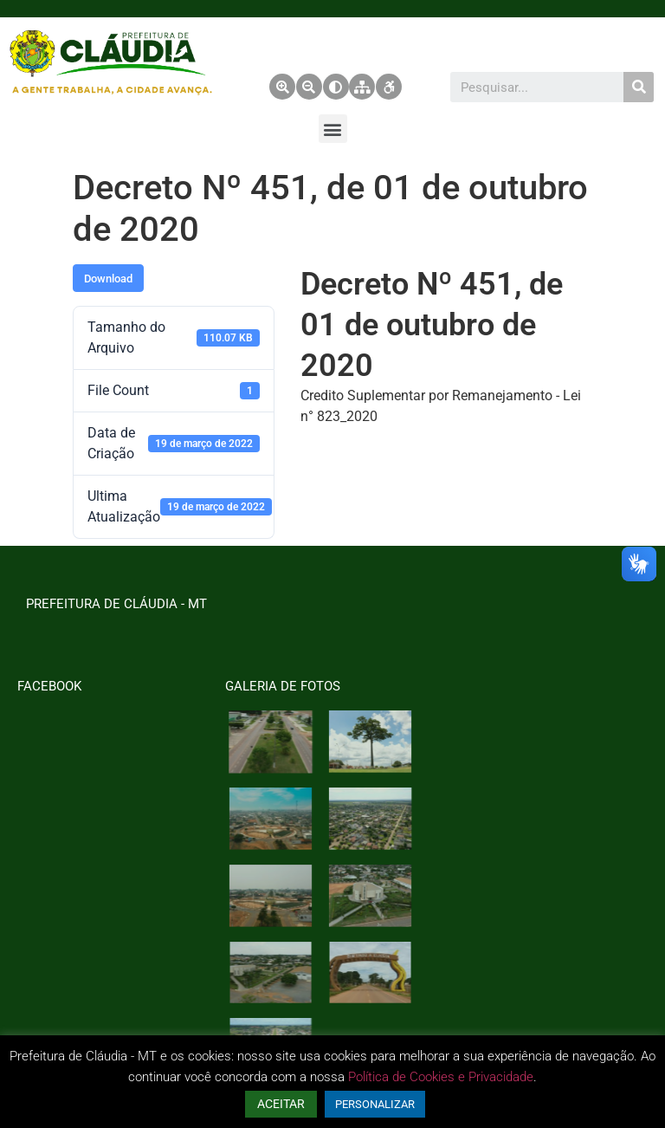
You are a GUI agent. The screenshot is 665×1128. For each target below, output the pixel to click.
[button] (333, 128)
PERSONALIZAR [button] (375, 1104)
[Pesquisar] (638, 87)
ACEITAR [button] (281, 1104)
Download (108, 278)
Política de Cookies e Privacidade (440, 1077)
